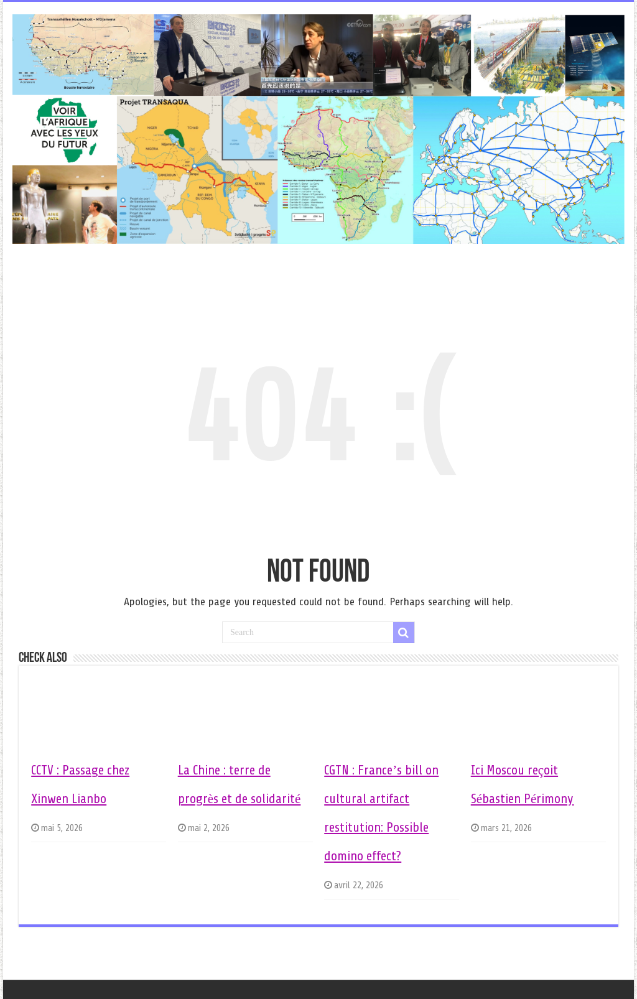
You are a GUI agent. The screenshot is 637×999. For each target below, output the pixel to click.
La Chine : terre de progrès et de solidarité (239, 784)
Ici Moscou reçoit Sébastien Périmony (522, 784)
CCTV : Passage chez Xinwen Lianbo (80, 784)
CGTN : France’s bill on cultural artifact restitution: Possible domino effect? (381, 813)
